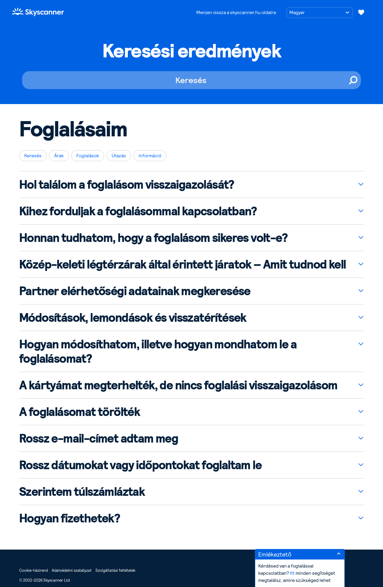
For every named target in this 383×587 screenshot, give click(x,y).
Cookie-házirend (33, 570)
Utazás (119, 155)
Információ (150, 155)
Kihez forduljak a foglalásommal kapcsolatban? (137, 211)
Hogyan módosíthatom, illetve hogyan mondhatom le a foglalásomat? (158, 351)
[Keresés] (191, 80)
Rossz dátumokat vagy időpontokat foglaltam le (140, 465)
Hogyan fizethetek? (69, 518)
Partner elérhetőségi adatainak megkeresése (134, 291)
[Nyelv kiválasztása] (320, 12)
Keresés (33, 155)
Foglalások (87, 155)
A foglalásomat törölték (79, 412)
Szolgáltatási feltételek (115, 570)
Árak (59, 155)
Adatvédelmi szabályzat (72, 570)
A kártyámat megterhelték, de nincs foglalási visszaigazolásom (178, 385)
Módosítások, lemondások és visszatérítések (132, 317)
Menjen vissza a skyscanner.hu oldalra (236, 12)
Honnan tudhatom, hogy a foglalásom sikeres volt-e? (153, 238)
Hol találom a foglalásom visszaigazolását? (126, 184)
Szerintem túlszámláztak (82, 491)
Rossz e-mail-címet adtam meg (98, 438)
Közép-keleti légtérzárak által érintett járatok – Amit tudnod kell (182, 264)
